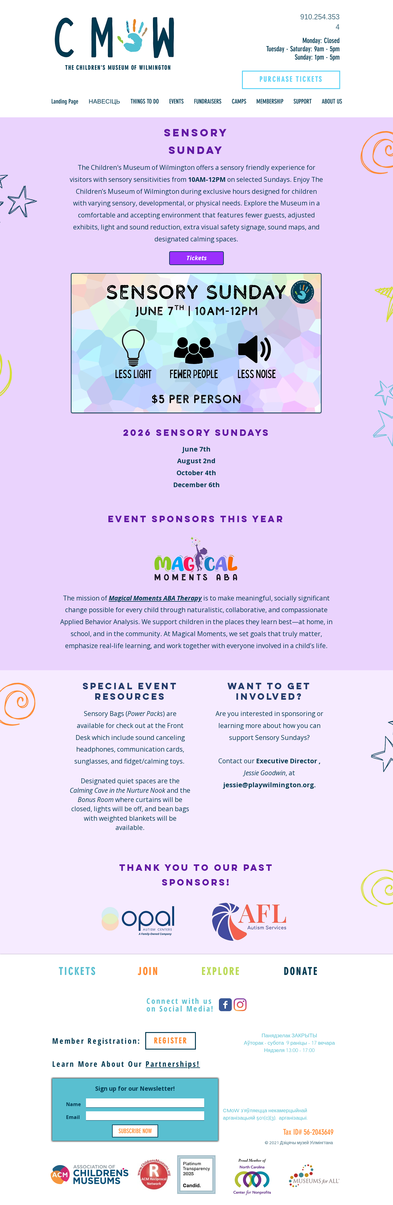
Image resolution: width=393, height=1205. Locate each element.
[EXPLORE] (221, 971)
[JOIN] (148, 971)
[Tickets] (196, 258)
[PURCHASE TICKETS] (291, 79)
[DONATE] (301, 971)
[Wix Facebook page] (225, 1004)
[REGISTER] (170, 1041)
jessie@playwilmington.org (268, 785)
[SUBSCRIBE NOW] (135, 1131)
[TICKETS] (77, 971)
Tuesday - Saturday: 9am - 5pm (303, 49)
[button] (104, 101)
